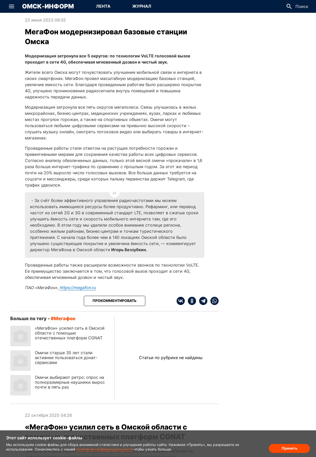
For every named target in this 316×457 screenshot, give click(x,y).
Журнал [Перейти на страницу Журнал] (141, 6)
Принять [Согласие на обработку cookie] (289, 448)
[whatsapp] (213, 301)
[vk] (181, 301)
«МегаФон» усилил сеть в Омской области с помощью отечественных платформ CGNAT (70, 333)
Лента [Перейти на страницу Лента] (103, 6)
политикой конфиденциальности (104, 449)
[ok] (190, 301)
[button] (11, 6)
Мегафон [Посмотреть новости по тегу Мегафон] (64, 318)
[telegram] (201, 301)
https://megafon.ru (77, 287)
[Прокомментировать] (114, 301)
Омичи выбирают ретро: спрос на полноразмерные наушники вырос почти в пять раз (70, 382)
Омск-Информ (48, 6)
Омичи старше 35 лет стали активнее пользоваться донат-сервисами (66, 357)
